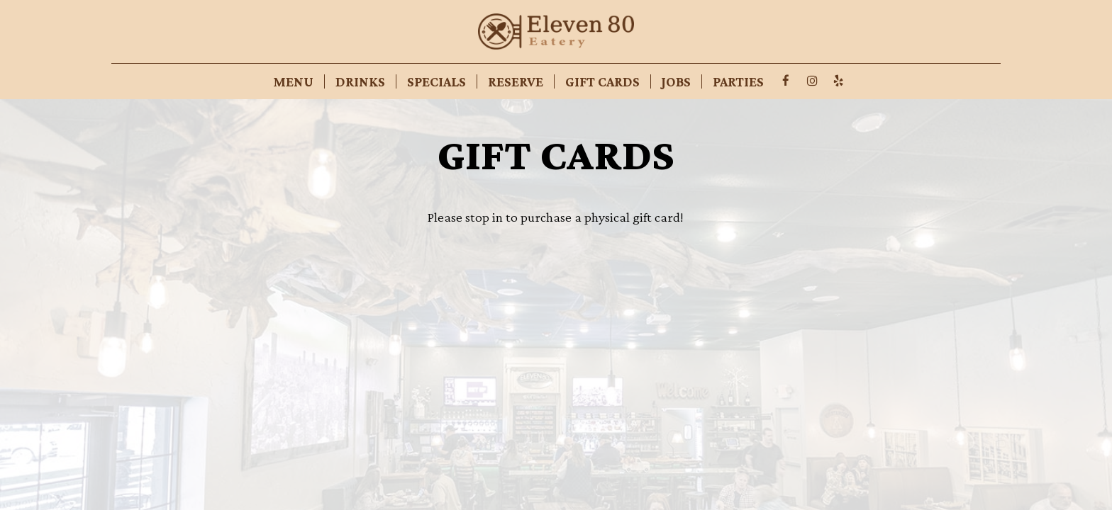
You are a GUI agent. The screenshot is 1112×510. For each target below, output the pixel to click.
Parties (738, 81)
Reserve (515, 81)
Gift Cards (602, 81)
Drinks (360, 81)
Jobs (676, 81)
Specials (436, 81)
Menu (293, 81)
